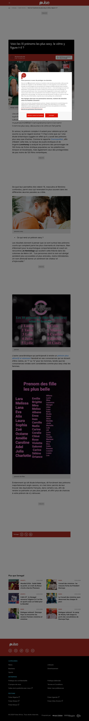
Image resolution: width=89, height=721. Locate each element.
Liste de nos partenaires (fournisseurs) (31, 109)
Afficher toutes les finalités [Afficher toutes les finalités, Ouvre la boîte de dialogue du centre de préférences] (35, 115)
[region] (45, 96)
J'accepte (51, 115)
